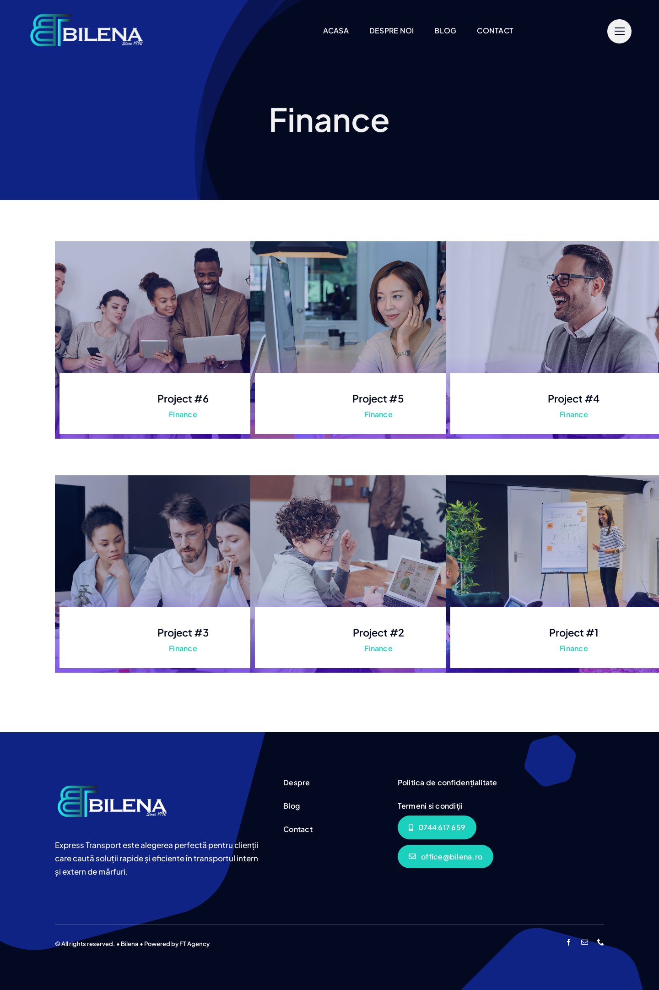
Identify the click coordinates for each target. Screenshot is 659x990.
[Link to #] (619, 31)
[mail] (584, 942)
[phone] (600, 942)
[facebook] (568, 942)
